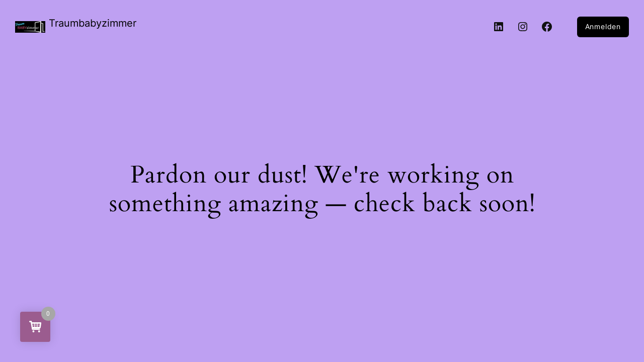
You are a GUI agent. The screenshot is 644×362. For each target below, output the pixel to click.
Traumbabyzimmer (92, 23)
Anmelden (603, 26)
